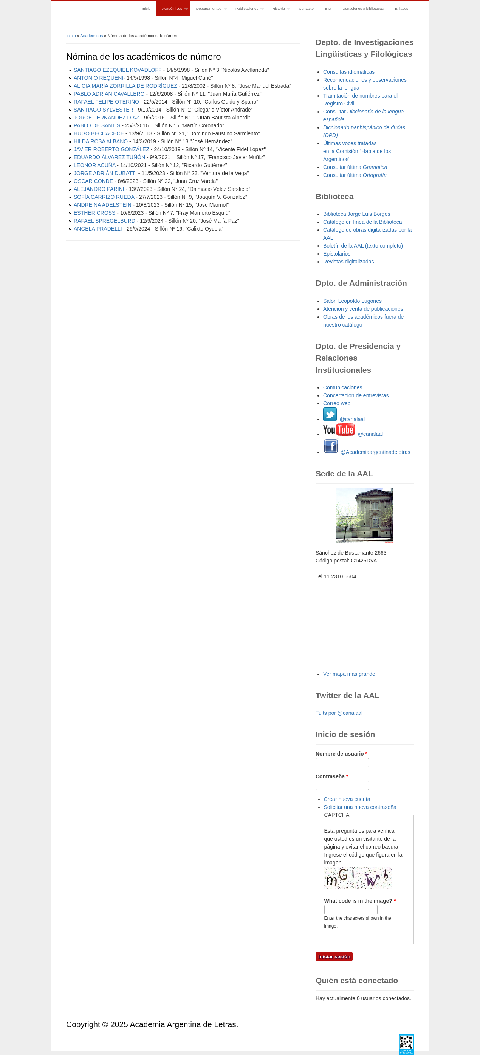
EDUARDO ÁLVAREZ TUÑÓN (109, 157)
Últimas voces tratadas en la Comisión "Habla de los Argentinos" (357, 151)
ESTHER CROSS (94, 213)
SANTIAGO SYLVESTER (103, 110)
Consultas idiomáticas (349, 72)
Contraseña (332, 776)
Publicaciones (247, 9)
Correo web (336, 403)
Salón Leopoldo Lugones (352, 301)
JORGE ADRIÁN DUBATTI (105, 173)
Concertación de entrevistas (356, 395)
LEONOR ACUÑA (94, 165)
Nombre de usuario (341, 754)
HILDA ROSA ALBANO (101, 141)
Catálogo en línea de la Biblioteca (362, 222)
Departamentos (208, 9)
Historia (278, 9)
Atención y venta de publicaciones (363, 309)
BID (328, 8)
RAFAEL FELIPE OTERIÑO (106, 102)
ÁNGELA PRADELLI (98, 229)
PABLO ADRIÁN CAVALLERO (109, 94)
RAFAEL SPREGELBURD (104, 221)
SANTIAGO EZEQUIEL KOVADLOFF (118, 70)
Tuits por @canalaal (339, 713)
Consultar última (355, 167)
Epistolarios (336, 254)
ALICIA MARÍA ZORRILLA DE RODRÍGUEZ (125, 86)
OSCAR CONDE (93, 181)
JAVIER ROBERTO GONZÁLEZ (111, 149)
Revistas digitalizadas (348, 262)
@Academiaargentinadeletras (366, 452)
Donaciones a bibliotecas (363, 8)
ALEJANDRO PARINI (99, 189)
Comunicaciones (342, 387)
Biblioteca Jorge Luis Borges (356, 214)
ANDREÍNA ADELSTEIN (103, 205)
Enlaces (401, 8)
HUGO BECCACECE (99, 133)
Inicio (146, 8)
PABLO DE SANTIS (97, 125)
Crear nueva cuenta (347, 799)
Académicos (171, 9)
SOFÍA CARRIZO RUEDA (104, 197)
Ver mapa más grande (349, 674)
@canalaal (344, 419)
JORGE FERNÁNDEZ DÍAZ (106, 118)
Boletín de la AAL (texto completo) (363, 246)
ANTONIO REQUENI (98, 78)
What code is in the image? (360, 901)
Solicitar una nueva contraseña (360, 807)
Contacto (306, 8)
